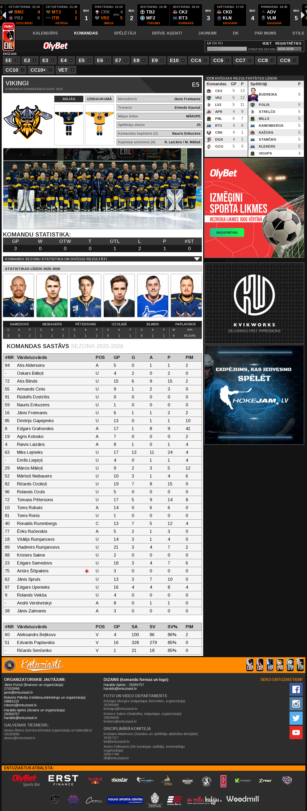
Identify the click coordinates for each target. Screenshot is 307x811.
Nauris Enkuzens (33, 405)
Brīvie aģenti (167, 33)
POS (100, 357)
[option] (24, 15)
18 (7, 539)
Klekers (266, 146)
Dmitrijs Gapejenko (35, 420)
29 (7, 468)
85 (7, 420)
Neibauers (52, 324)
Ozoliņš (119, 324)
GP (117, 357)
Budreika (267, 94)
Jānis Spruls (28, 579)
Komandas (86, 33)
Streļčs (266, 112)
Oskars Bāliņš (30, 373)
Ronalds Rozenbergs (37, 523)
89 (7, 547)
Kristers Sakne (31, 555)
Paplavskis (185, 324)
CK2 (218, 91)
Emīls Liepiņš (30, 460)
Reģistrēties (288, 43)
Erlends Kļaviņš (188, 107)
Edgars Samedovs (34, 563)
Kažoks (265, 132)
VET (66, 70)
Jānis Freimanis (32, 412)
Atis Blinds (27, 381)
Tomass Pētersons (35, 499)
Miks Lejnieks (30, 452)
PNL (218, 119)
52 (7, 476)
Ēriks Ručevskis (32, 531)
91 (7, 397)
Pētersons (85, 324)
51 (7, 642)
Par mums (265, 33)
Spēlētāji (125, 33)
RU (220, 43)
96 (7, 491)
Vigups (265, 153)
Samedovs (19, 324)
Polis (264, 105)
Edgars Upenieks (33, 587)
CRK (218, 132)
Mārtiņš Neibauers (34, 476)
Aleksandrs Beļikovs (36, 634)
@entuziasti (214, 261)
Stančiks (267, 139)
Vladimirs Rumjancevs (38, 547)
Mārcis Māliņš (30, 468)
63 (7, 452)
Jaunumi (207, 33)
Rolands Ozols (31, 491)
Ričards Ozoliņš (32, 484)
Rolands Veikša (32, 595)
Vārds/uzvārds (32, 357)
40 (7, 523)
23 (7, 563)
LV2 (217, 105)
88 (7, 555)
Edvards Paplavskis (36, 642)
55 (7, 389)
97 (7, 587)
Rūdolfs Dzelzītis (33, 397)
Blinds (153, 324)
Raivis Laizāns (31, 444)
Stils (298, 33)
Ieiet (267, 43)
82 (7, 484)
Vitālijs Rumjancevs (35, 539)
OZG (218, 146)
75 (7, 571)
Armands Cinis (31, 389)
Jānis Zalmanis (31, 611)
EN (214, 43)
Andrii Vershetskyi (34, 603)
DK (236, 33)
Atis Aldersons (31, 365)
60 (7, 634)
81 (7, 515)
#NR (9, 357)
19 (7, 436)
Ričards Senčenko (34, 650)
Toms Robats (29, 507)
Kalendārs (45, 33)
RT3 (218, 125)
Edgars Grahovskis (35, 428)
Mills (263, 119)
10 (7, 507)
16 (7, 412)
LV (209, 43)
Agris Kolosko (30, 436)
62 (7, 579)
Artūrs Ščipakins (32, 571)
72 (7, 381)
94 (7, 365)
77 (7, 531)
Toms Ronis (28, 515)
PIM (189, 357)
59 (7, 405)
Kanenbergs (270, 125)
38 (7, 611)
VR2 (218, 98)
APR (218, 112)
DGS (218, 139)
